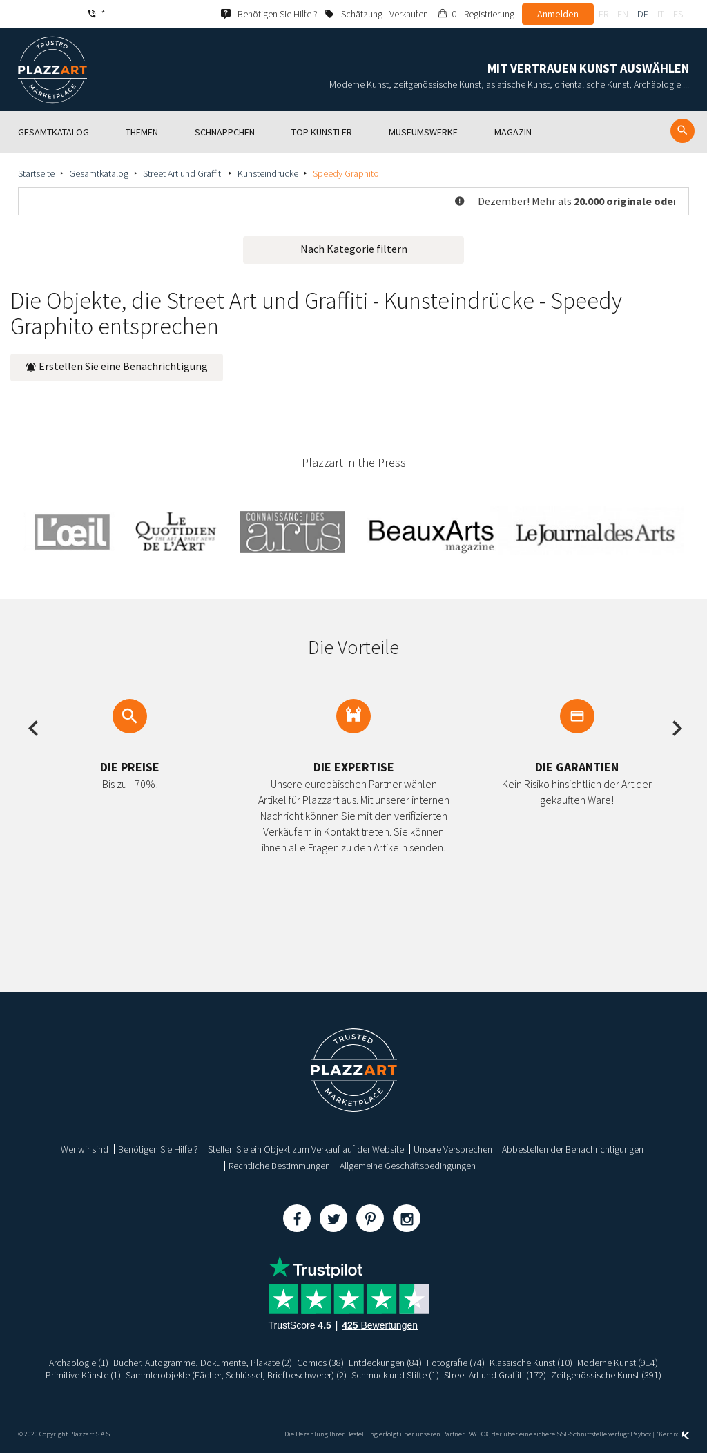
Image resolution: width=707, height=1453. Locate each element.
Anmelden (558, 14)
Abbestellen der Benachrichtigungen (572, 1149)
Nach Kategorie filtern (353, 249)
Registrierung (489, 14)
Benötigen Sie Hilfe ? (158, 1149)
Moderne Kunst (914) (618, 1362)
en (622, 14)
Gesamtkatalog (98, 173)
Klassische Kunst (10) (531, 1362)
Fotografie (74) (456, 1362)
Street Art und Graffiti (183, 173)
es (678, 14)
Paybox (640, 1434)
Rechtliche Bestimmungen (279, 1165)
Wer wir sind (84, 1149)
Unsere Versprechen (453, 1149)
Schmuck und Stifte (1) (395, 1375)
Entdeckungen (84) (385, 1362)
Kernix (674, 1434)
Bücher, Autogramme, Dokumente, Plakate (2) (202, 1362)
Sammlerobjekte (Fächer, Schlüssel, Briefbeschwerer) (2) (236, 1375)
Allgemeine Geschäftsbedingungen (408, 1165)
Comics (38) (320, 1362)
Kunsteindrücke (268, 173)
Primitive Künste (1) (83, 1375)
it (660, 14)
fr (603, 14)
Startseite (36, 173)
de (642, 14)
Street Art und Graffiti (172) (495, 1375)
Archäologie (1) (78, 1362)
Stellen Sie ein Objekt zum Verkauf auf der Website (306, 1149)
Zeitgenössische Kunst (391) (606, 1375)
